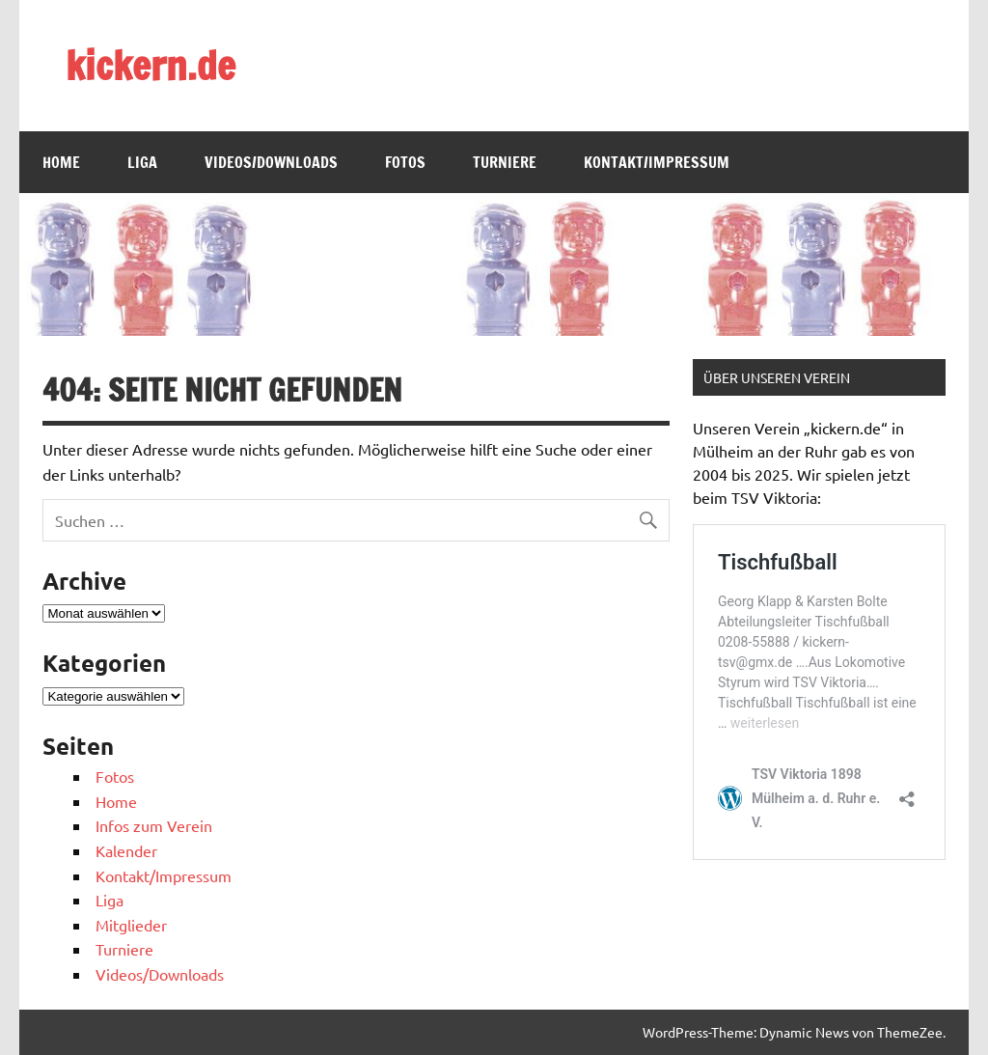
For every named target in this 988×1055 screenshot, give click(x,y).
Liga (142, 162)
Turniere (504, 162)
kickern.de (150, 65)
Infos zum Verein (154, 825)
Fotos (405, 162)
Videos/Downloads (271, 162)
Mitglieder (131, 924)
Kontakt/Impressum (656, 162)
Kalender (126, 850)
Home (61, 162)
